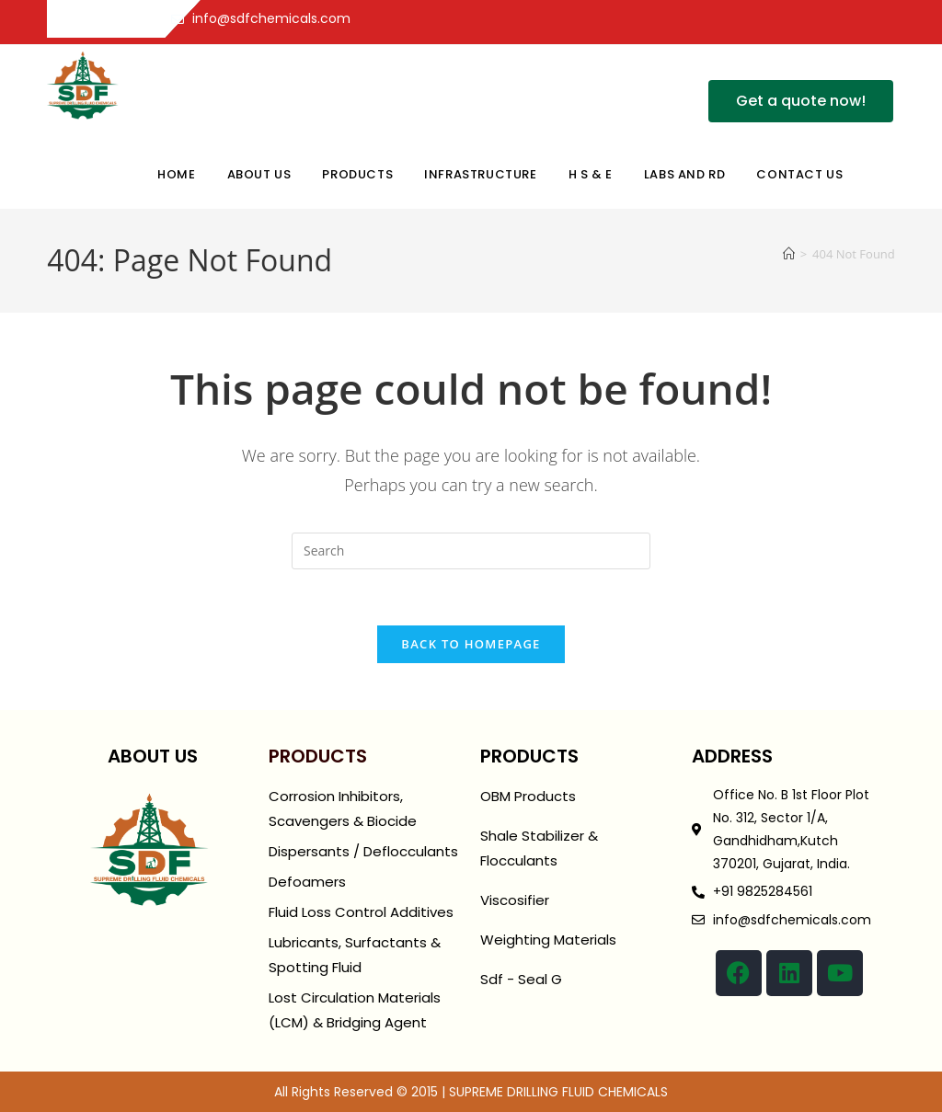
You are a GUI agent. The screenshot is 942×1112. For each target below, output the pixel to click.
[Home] (789, 254)
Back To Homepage (470, 644)
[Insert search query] (471, 551)
